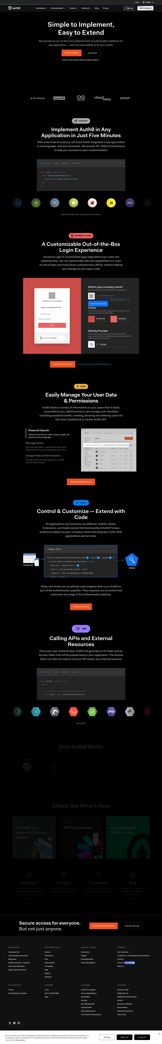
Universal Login (123, 990)
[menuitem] (41, 8)
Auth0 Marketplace (88, 963)
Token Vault (121, 1015)
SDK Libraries (50, 963)
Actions (120, 1000)
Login (137, 2)
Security (84, 1000)
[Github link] (18, 1023)
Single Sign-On (122, 993)
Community (85, 952)
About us (120, 966)
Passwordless (122, 1007)
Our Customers (122, 952)
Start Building (71, 53)
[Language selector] (148, 2)
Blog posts (12, 959)
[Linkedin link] (14, 1023)
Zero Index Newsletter (17, 966)
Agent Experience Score (17, 970)
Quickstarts (49, 956)
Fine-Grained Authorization (91, 1015)
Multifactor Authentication (127, 997)
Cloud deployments (88, 1011)
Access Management (89, 993)
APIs (46, 959)
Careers (126, 962)
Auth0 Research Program (18, 993)
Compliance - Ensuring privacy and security (133, 956)
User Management (88, 1004)
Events (11, 990)
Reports (48, 973)
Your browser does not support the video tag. (81, 76)
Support (84, 956)
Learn (47, 990)
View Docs (92, 53)
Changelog (49, 966)
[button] (130, 8)
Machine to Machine (124, 1004)
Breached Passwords (125, 1011)
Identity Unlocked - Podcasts (19, 963)
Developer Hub (14, 952)
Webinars (48, 977)
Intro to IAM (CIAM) (52, 993)
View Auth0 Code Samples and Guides (80, 60)
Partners (120, 959)
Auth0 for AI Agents (88, 990)
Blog (46, 970)
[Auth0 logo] (14, 8)
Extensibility (85, 997)
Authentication (86, 1007)
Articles (47, 952)
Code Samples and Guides (18, 956)
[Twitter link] (10, 1023)
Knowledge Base (87, 959)
